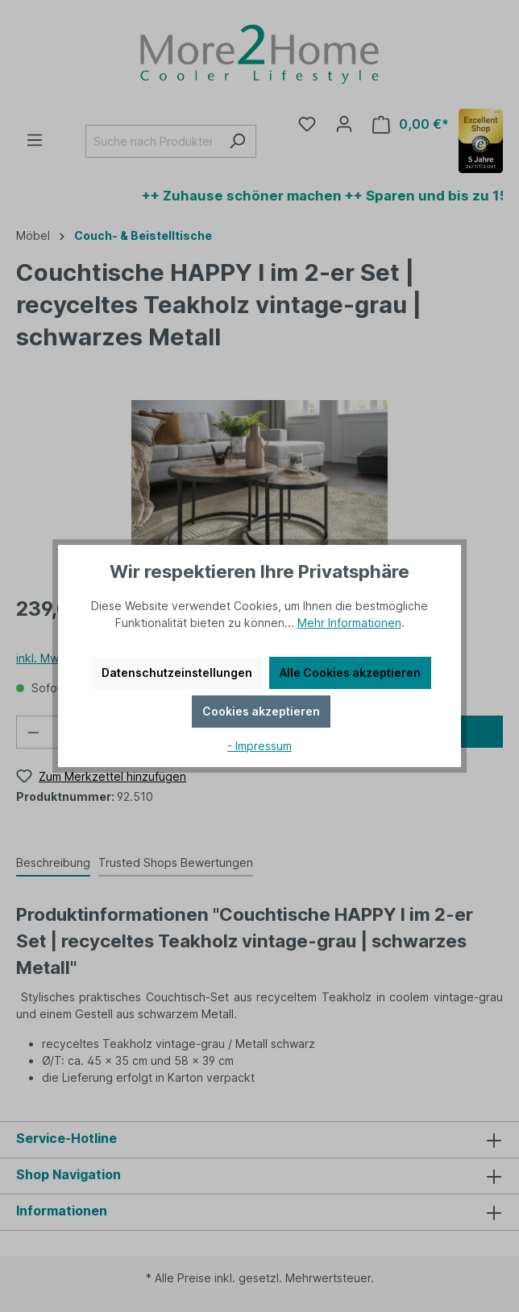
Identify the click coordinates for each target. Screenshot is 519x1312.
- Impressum (259, 746)
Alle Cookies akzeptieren (350, 672)
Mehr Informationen (349, 622)
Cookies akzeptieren (261, 711)
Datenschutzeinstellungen (177, 672)
